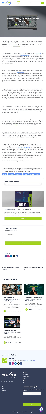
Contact (24, 380)
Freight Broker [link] (22, 161)
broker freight (38, 53)
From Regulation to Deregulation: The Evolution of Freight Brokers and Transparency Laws (12, 300)
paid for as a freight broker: (24, 147)
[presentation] (32, 398)
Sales (25, 174)
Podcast (25, 372)
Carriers (11, 174)
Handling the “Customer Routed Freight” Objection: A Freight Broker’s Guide (33, 299)
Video (2, 388)
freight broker (20, 72)
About (24, 378)
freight (16, 124)
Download (3, 390)
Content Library (26, 376)
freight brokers (16, 46)
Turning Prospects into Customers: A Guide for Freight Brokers (12, 332)
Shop (24, 382)
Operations (18, 174)
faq (2, 392)
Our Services (25, 374)
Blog (4, 174)
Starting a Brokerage (34, 174)
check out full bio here (29, 360)
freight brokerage (24, 55)
